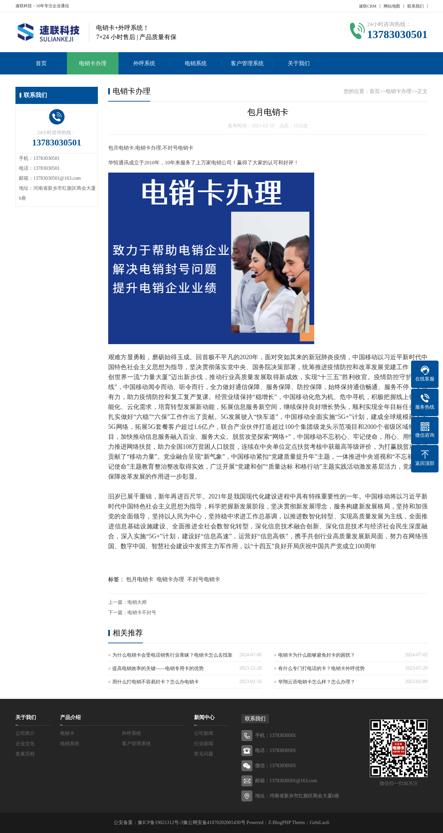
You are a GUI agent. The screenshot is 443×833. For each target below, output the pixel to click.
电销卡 (67, 733)
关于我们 (299, 63)
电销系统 (196, 63)
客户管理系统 (247, 63)
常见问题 (203, 753)
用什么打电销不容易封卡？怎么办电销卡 (155, 681)
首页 (41, 63)
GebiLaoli (319, 822)
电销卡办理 (92, 63)
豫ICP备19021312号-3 (160, 822)
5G (224, 416)
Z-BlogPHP (279, 822)
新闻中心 (204, 717)
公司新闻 (203, 733)
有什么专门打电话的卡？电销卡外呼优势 (321, 668)
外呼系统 (144, 63)
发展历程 (25, 753)
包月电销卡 (140, 579)
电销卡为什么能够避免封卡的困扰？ (316, 655)
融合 (182, 456)
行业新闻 (203, 743)
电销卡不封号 (141, 612)
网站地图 (392, 6)
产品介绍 (70, 717)
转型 (177, 406)
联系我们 (415, 6)
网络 (122, 426)
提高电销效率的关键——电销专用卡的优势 (158, 668)
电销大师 (137, 602)
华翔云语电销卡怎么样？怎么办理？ (316, 681)
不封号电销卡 (203, 579)
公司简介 (25, 733)
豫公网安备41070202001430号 (214, 822)
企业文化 (25, 743)
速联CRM (367, 6)
